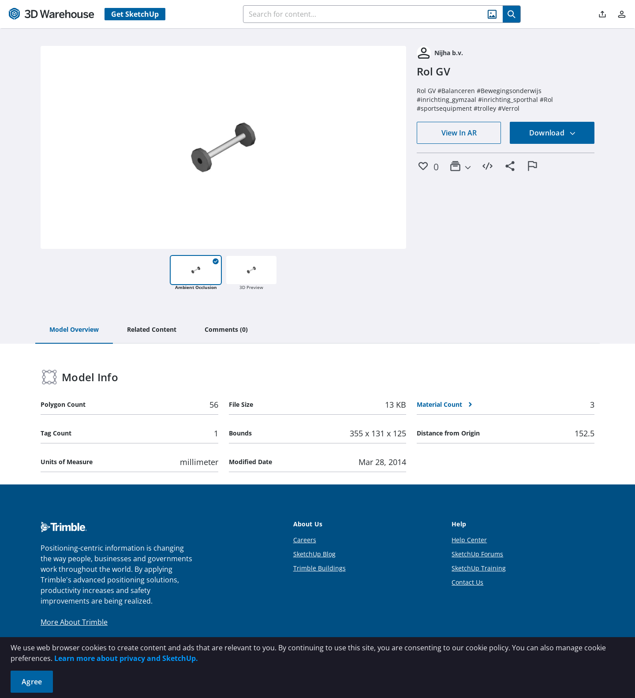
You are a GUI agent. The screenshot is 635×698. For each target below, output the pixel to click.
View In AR (459, 133)
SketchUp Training (479, 568)
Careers (304, 540)
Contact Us (467, 582)
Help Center (469, 540)
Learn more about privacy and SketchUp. (126, 658)
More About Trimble (74, 622)
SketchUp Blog (314, 554)
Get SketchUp (135, 14)
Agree (32, 682)
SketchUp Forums (477, 554)
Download (552, 133)
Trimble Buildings (319, 568)
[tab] (74, 330)
